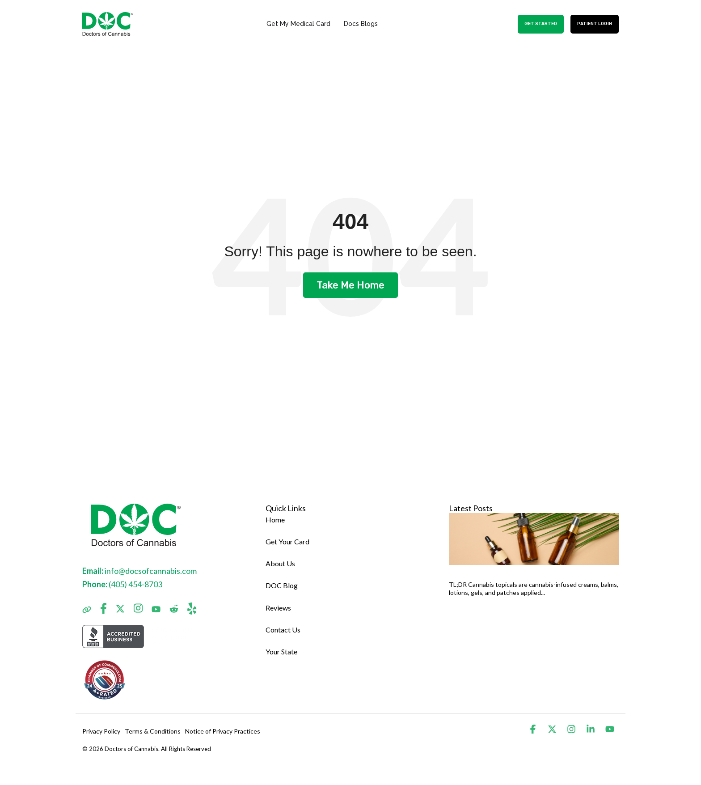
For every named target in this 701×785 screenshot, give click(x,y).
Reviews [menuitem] (278, 607)
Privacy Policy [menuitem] (101, 731)
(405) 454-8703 (135, 584)
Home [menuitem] (275, 519)
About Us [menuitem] (280, 563)
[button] (533, 729)
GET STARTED (540, 23)
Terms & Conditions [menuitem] (153, 731)
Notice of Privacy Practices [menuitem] (222, 731)
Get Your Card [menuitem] (287, 541)
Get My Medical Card (298, 23)
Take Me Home (350, 285)
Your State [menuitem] (281, 651)
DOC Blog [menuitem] (282, 585)
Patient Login (594, 23)
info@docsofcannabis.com (151, 571)
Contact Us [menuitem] (283, 629)
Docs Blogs (361, 23)
